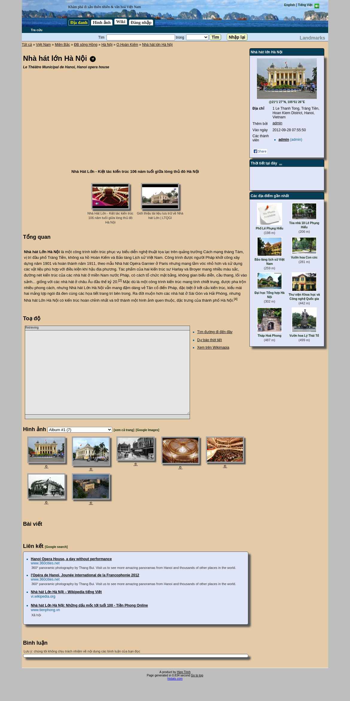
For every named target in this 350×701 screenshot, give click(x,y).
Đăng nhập (141, 22)
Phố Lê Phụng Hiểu (269, 228)
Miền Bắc (62, 45)
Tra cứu (36, 30)
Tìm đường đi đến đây (214, 332)
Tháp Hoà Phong (269, 335)
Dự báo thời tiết (209, 340)
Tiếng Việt (305, 5)
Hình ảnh (102, 22)
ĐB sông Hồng (85, 45)
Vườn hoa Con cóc (304, 257)
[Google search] (56, 547)
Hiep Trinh (184, 672)
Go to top (197, 675)
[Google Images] (147, 430)
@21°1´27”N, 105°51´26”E (287, 102)
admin (277, 123)
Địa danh (78, 22)
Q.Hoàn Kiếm (127, 45)
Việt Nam (43, 45)
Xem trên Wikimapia (213, 347)
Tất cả (27, 45)
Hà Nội (106, 45)
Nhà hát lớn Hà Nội (157, 45)
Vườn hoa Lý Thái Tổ (304, 335)
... (280, 163)
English (289, 5)
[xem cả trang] (124, 430)
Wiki (120, 21)
